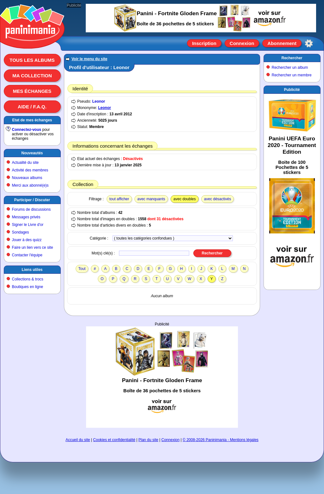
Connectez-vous (26, 129)
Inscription (204, 43)
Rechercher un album (290, 67)
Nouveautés (32, 153)
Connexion (242, 43)
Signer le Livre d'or (28, 224)
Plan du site (149, 440)
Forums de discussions (31, 209)
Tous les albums (32, 60)
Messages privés (26, 217)
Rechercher (291, 58)
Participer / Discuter (32, 200)
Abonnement (281, 43)
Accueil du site (77, 440)
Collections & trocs (27, 279)
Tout (82, 268)
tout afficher (119, 199)
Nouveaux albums (27, 178)
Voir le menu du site (89, 59)
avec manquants (151, 199)
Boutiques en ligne (27, 287)
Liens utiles (32, 269)
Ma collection (32, 75)
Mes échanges (32, 91)
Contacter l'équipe (27, 255)
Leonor (98, 101)
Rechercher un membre (292, 75)
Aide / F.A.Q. (32, 106)
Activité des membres (30, 170)
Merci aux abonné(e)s (30, 185)
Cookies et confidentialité (114, 440)
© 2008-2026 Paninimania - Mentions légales (221, 440)
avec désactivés (217, 199)
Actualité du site (25, 162)
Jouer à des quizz (27, 240)
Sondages (20, 232)
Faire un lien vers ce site (32, 247)
